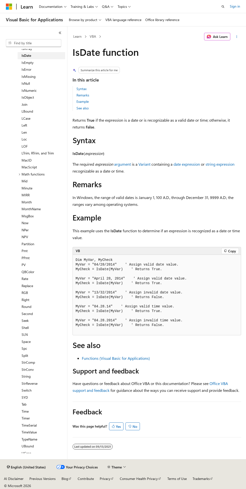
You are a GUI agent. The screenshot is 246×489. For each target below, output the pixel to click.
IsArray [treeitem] (27, 48)
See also (82, 108)
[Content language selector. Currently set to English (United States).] (26, 467)
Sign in (235, 6)
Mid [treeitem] (24, 181)
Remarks (82, 95)
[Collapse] (60, 32)
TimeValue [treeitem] (29, 432)
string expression (220, 164)
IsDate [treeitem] (26, 55)
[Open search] (223, 6)
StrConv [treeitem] (28, 369)
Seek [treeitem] (25, 320)
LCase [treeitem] (26, 118)
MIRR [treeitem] (26, 195)
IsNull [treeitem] (26, 83)
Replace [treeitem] (27, 285)
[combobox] (33, 43)
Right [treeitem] (25, 299)
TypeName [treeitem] (29, 439)
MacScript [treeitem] (29, 167)
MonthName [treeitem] (31, 209)
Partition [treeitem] (28, 244)
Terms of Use (177, 478)
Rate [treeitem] (25, 278)
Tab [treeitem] (24, 404)
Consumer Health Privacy (139, 478)
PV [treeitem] (24, 264)
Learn (77, 36)
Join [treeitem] (24, 104)
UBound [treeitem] (28, 446)
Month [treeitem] (27, 202)
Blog (65, 478)
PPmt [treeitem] (26, 258)
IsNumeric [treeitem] (29, 90)
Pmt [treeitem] (25, 250)
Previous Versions (42, 478)
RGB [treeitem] (25, 292)
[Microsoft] (9, 6)
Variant (144, 164)
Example (82, 101)
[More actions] (236, 37)
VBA (93, 36)
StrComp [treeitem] (28, 362)
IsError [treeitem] (26, 69)
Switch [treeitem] (27, 390)
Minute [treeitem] (27, 188)
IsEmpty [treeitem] (28, 62)
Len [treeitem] (24, 132)
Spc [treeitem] (24, 348)
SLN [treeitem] (25, 334)
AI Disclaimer (14, 478)
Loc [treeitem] (24, 139)
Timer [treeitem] (26, 418)
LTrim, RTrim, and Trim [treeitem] (38, 153)
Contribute (86, 478)
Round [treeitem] (26, 306)
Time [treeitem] (25, 411)
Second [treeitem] (27, 313)
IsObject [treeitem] (28, 97)
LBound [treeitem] (27, 111)
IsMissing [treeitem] (29, 76)
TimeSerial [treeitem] (29, 425)
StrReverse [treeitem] (29, 383)
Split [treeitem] (25, 355)
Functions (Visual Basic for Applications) (116, 358)
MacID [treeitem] (27, 160)
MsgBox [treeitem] (28, 216)
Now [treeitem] (25, 223)
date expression (186, 164)
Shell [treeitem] (25, 327)
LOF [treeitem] (25, 146)
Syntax (81, 88)
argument (122, 164)
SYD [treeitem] (25, 397)
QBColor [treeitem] (28, 271)
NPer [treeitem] (25, 230)
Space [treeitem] (26, 341)
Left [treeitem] (24, 125)
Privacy (105, 478)
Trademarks (201, 478)
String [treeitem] (26, 376)
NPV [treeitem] (25, 236)
